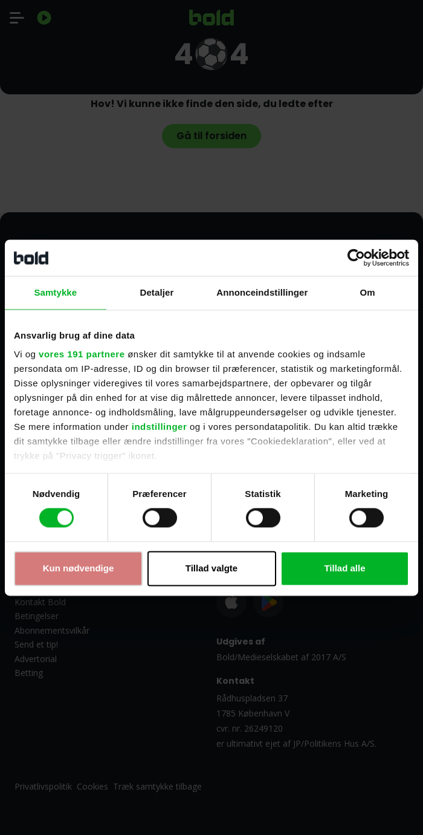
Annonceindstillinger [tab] (262, 292)
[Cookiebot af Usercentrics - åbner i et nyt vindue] (356, 258)
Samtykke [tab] (55, 292)
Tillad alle (344, 568)
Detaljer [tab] (157, 292)
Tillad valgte (211, 568)
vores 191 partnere (81, 354)
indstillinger (159, 426)
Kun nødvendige (78, 568)
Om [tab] (367, 292)
